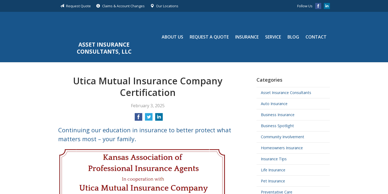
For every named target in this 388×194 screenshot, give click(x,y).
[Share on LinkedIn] (159, 119)
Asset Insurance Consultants (286, 92)
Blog (293, 37)
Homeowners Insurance (282, 147)
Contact (316, 37)
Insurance (247, 37)
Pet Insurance (273, 180)
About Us (172, 37)
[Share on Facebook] (138, 119)
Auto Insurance (274, 103)
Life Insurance (273, 169)
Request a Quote (209, 37)
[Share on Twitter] (149, 119)
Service (273, 37)
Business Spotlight (277, 125)
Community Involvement (282, 136)
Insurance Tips (274, 158)
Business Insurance (278, 114)
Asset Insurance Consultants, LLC (104, 27)
